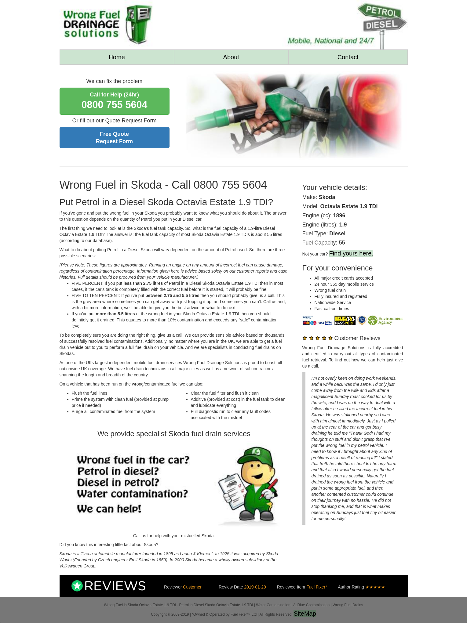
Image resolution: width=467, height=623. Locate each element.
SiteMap (305, 613)
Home (116, 57)
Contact (348, 57)
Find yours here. (351, 253)
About (231, 57)
